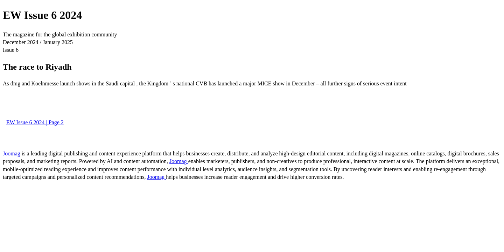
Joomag (12, 153)
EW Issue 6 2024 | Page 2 (35, 122)
